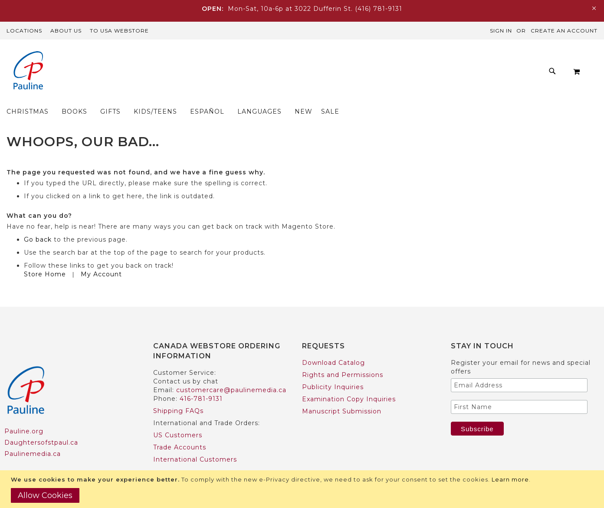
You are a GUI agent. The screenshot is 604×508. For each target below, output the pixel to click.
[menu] (285, 73)
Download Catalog (333, 346)
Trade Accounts (179, 430)
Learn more (510, 479)
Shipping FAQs (178, 394)
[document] (303, 489)
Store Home (45, 257)
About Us (66, 30)
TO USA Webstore (119, 30)
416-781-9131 (201, 382)
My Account (101, 257)
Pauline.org (23, 414)
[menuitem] (133, 73)
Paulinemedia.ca (32, 437)
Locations (24, 30)
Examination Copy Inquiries (349, 382)
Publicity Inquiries (333, 370)
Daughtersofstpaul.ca (41, 425)
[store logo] (28, 71)
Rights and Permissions (342, 358)
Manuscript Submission (341, 394)
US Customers (177, 418)
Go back (38, 222)
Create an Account (564, 30)
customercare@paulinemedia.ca (231, 373)
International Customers (195, 442)
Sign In (501, 30)
